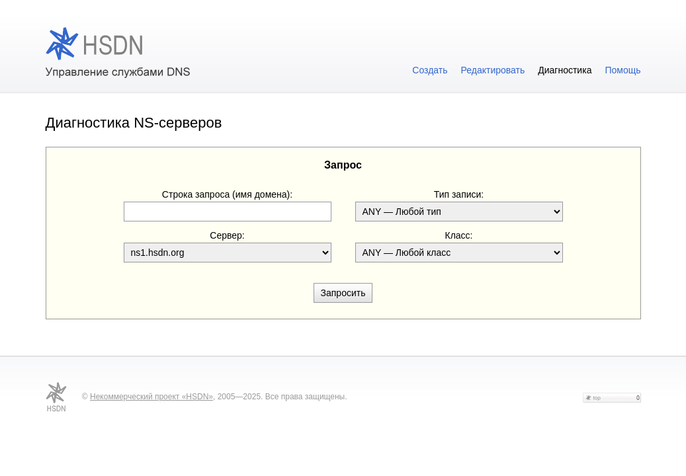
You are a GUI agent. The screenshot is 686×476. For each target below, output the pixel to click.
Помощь (622, 70)
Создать (429, 70)
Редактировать (493, 70)
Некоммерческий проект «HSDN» (151, 396)
